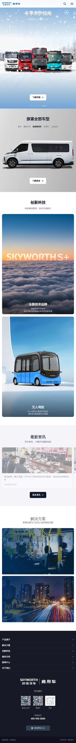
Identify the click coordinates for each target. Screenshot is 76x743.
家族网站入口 (38, 728)
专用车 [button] (46, 127)
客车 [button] (19, 127)
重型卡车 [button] (27, 127)
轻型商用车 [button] (37, 127)
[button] (38, 640)
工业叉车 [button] (54, 127)
